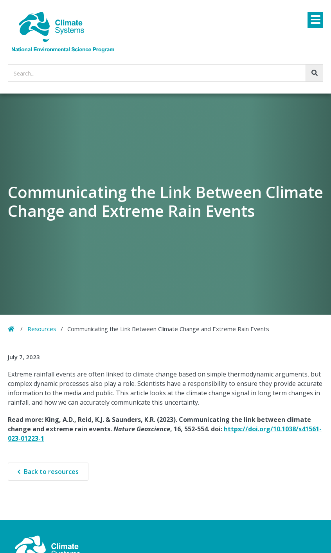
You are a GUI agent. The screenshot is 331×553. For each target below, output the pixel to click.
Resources (41, 329)
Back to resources (51, 471)
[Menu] (315, 20)
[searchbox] (165, 73)
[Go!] (314, 73)
